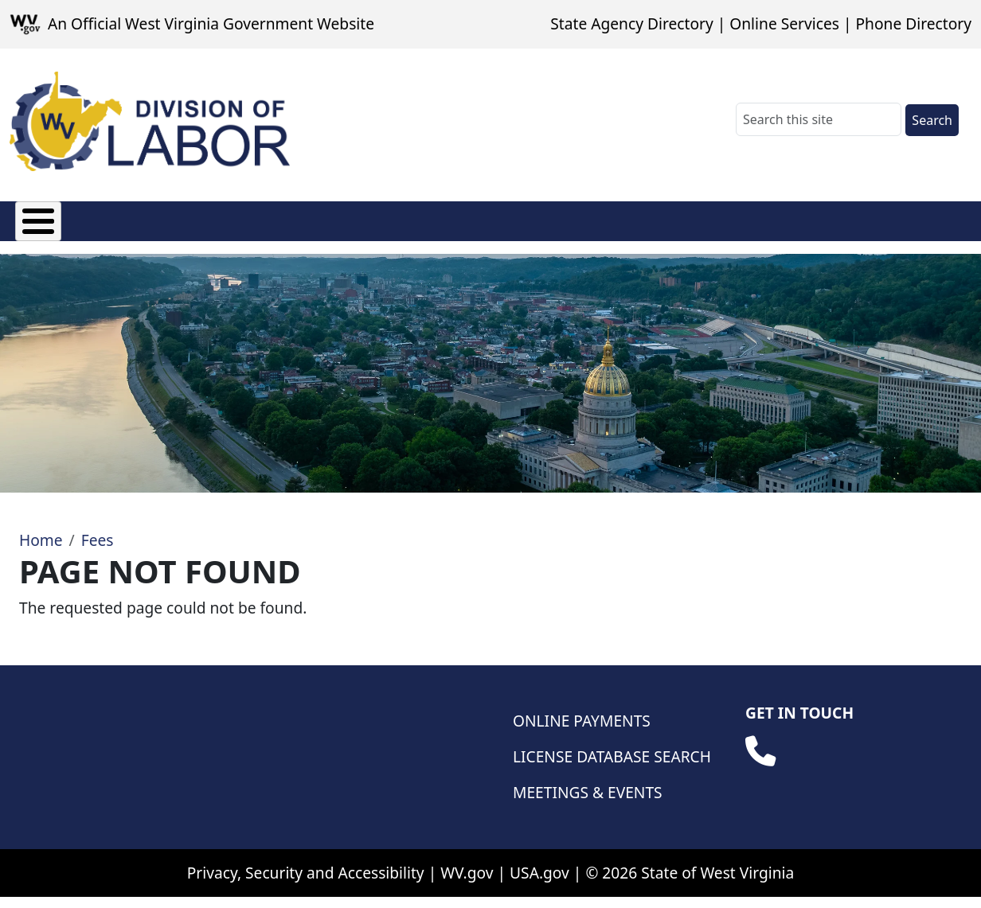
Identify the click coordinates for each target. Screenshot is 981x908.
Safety (777, 229)
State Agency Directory (631, 23)
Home (41, 551)
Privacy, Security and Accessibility (305, 883)
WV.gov (466, 883)
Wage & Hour (479, 229)
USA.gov (539, 883)
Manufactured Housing (307, 229)
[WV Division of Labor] (150, 121)
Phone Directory (913, 23)
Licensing (191, 229)
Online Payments (582, 731)
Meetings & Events (587, 803)
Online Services (784, 23)
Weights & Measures (614, 229)
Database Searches (865, 229)
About (37, 229)
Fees (108, 229)
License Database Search (612, 767)
